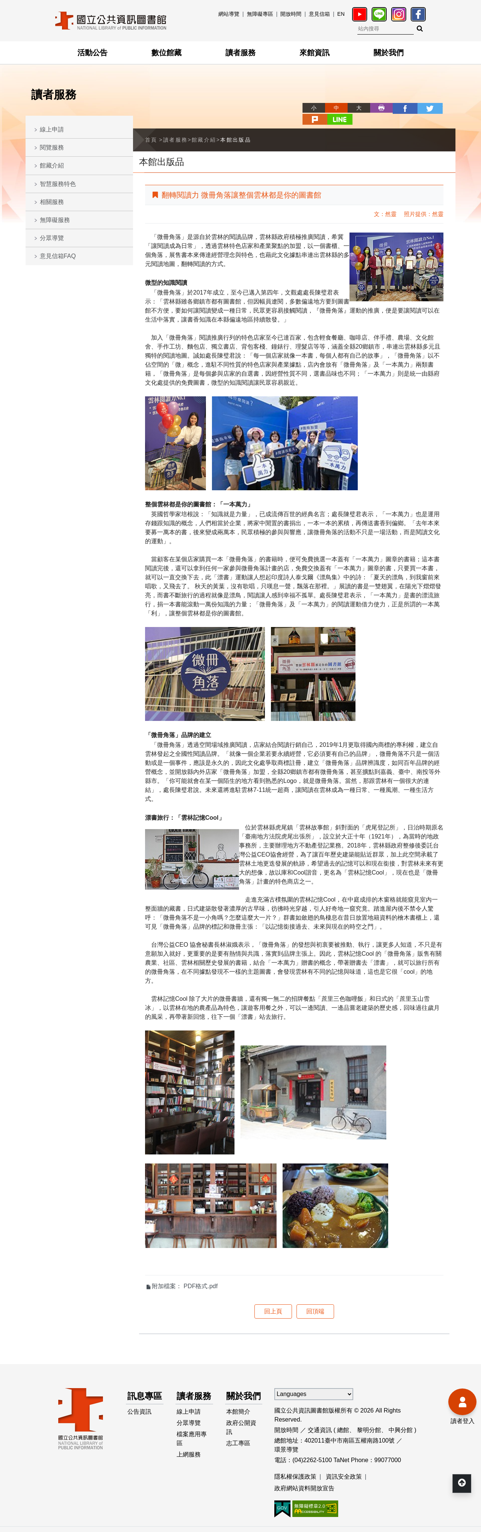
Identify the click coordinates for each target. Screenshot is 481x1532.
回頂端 (315, 1299)
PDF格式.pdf (200, 1274)
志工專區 (239, 1447)
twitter (399, 108)
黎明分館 (369, 1418)
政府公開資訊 (242, 1430)
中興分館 (401, 1418)
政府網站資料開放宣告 (304, 1476)
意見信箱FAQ (58, 256)
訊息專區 (140, 1391)
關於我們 (389, 52)
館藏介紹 (52, 165)
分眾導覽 (52, 238)
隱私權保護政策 (295, 1464)
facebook (376, 108)
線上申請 (52, 129)
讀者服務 (240, 52)
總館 (343, 1418)
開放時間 (290, 14)
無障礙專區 (260, 14)
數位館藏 (166, 52)
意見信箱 (319, 14)
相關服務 (52, 202)
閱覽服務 (52, 147)
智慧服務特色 (58, 184)
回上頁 (273, 1299)
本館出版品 (235, 128)
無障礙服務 (55, 220)
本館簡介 (239, 1414)
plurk (421, 108)
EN (341, 14)
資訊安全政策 (344, 1464)
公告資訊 (139, 1414)
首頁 (151, 128)
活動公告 (92, 52)
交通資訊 (320, 1418)
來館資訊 (314, 52)
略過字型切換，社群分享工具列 (278, 101)
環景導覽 (286, 1437)
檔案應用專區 (192, 1442)
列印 (354, 108)
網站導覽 (228, 14)
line (444, 108)
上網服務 (189, 1459)
